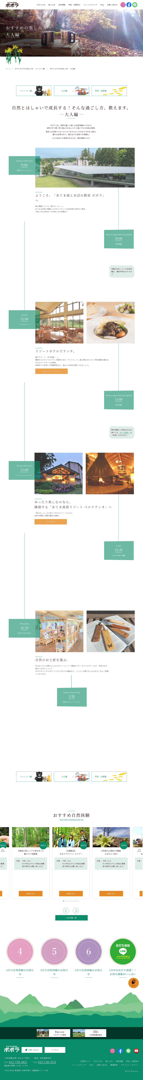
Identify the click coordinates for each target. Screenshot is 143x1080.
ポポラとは (41, 4)
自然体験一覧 (71, 918)
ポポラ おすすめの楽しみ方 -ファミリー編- (30, 69)
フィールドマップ (90, 4)
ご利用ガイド (84, 1061)
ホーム (8, 69)
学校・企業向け (74, 4)
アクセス (55, 1050)
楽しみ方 (51, 4)
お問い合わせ (112, 4)
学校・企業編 (111, 91)
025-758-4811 (18, 1062)
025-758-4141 (47, 1062)
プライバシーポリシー (130, 1065)
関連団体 (114, 1065)
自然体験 (61, 4)
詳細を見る (30, 893)
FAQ (102, 4)
